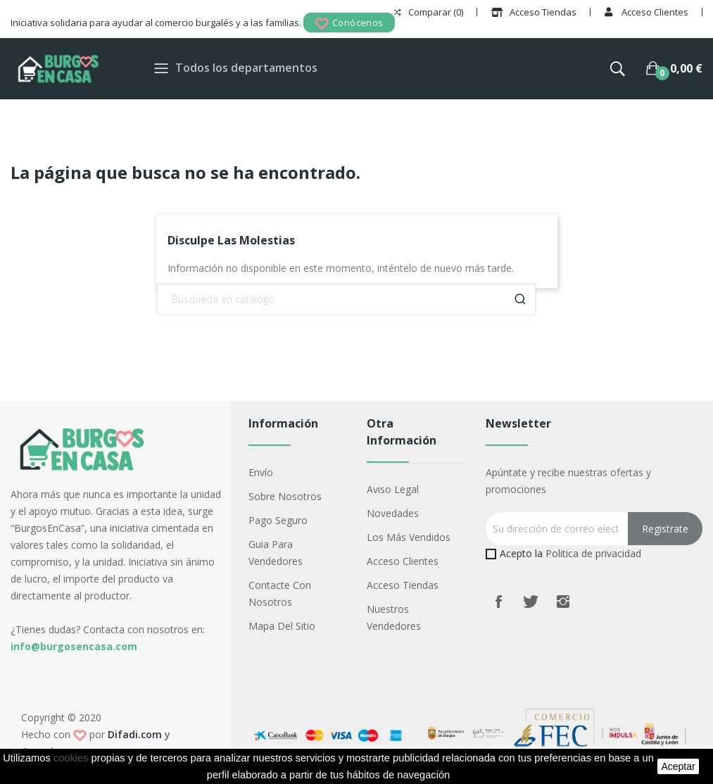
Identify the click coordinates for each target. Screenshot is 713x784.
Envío (260, 472)
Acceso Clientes (402, 561)
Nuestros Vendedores (394, 617)
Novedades (393, 513)
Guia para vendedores (275, 552)
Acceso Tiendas (402, 585)
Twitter (530, 601)
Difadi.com (135, 734)
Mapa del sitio (281, 626)
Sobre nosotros (285, 496)
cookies (71, 758)
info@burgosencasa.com (74, 646)
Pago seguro (278, 520)
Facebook (498, 601)
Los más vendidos (408, 537)
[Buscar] (346, 299)
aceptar (678, 766)
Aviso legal (393, 489)
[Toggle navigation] (161, 68)
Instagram (563, 601)
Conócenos (349, 23)
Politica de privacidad (593, 553)
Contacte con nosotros (279, 593)
